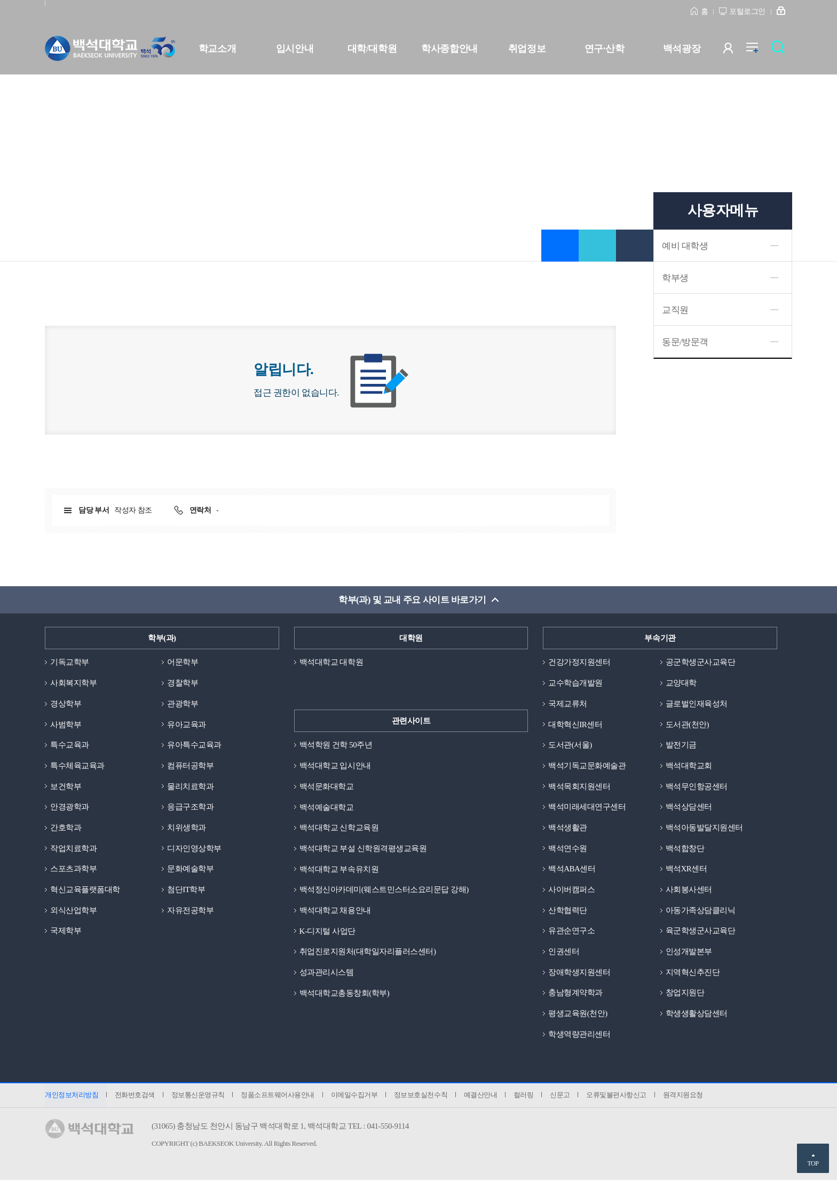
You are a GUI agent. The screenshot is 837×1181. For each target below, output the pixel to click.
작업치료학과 (73, 848)
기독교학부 (69, 662)
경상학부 (65, 703)
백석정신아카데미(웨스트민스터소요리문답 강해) (384, 890)
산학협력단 (567, 911)
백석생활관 (567, 828)
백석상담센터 (689, 807)
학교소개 (217, 48)
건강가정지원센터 (579, 662)
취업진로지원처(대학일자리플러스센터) (367, 952)
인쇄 (634, 246)
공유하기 (597, 246)
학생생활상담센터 (697, 1014)
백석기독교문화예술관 (587, 765)
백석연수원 (567, 848)
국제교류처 (567, 703)
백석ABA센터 (571, 869)
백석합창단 (685, 848)
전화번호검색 (135, 1096)
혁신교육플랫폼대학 (85, 890)
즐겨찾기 (560, 246)
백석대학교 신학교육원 (338, 828)
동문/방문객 (685, 342)
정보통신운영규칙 (198, 1096)
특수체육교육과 (77, 765)
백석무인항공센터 (697, 786)
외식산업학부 (73, 911)
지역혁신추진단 (693, 973)
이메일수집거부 (354, 1096)
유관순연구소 (571, 931)
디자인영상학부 (194, 848)
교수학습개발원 (575, 683)
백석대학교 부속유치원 (338, 869)
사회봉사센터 (689, 890)
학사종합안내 (449, 48)
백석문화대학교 (326, 786)
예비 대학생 (685, 246)
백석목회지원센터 (579, 786)
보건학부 (65, 786)
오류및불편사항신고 (618, 1096)
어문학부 (182, 662)
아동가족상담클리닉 (701, 911)
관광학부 (182, 703)
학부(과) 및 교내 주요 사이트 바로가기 (412, 600)
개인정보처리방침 (71, 1096)
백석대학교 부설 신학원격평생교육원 (363, 848)
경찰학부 (182, 683)
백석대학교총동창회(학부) (344, 993)
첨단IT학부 (186, 890)
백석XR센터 (686, 869)
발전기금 (681, 745)
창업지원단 (685, 993)
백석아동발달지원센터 (704, 828)
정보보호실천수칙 (421, 1096)
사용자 (734, 50)
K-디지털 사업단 (327, 931)
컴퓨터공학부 (190, 765)
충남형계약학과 (575, 993)
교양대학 (681, 683)
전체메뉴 (757, 50)
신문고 (561, 1096)
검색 (780, 50)
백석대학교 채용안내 (335, 911)
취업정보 (527, 48)
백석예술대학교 (326, 807)
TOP (812, 1163)
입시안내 (294, 48)
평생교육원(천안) (577, 1014)
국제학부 (65, 931)
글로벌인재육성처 (697, 703)
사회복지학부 (73, 683)
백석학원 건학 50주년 (336, 745)
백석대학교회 (689, 765)
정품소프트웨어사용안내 (278, 1096)
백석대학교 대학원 (331, 662)
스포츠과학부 (73, 869)
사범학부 (65, 724)
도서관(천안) (687, 724)
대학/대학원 (372, 48)
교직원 (675, 310)
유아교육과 (186, 724)
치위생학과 (186, 828)
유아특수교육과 (194, 745)
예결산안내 (482, 1096)
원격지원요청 (685, 1096)
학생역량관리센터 (579, 1034)
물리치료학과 (190, 786)
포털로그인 (747, 11)
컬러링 (525, 1096)
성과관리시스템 (326, 973)
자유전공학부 (190, 911)
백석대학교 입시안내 (335, 765)
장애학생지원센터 (579, 973)
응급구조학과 (190, 807)
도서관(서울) (570, 745)
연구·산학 (604, 48)
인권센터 (563, 952)
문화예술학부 (190, 869)
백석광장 (681, 48)
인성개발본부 (689, 952)
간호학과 (65, 828)
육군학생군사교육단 (701, 931)
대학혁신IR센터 (575, 724)
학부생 (675, 278)
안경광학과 (69, 807)
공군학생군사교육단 (701, 662)
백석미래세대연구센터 (587, 807)
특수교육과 (69, 745)
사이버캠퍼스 (571, 890)
